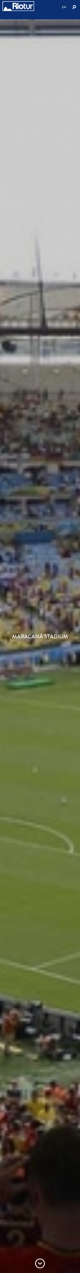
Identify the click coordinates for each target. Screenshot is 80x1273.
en (64, 7)
